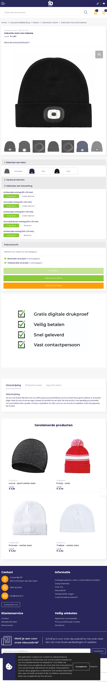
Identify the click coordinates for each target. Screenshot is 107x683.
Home (4, 22)
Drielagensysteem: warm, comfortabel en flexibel (77, 580)
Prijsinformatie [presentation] (33, 385)
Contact (5, 618)
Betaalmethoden (9, 622)
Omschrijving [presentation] (13, 385)
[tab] (13, 386)
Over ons (59, 587)
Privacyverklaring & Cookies (67, 622)
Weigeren (94, 666)
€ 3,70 (59, 488)
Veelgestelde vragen (64, 594)
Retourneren (7, 625)
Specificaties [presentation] (53, 385)
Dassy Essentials (62, 583)
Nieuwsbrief (60, 590)
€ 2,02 (12, 550)
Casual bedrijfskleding (20, 22)
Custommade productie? (66, 597)
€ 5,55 (12, 488)
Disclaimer (60, 625)
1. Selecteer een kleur (15, 162)
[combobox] (41, 12)
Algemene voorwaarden (66, 618)
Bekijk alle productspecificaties (17, 42)
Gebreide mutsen (50, 22)
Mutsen (36, 22)
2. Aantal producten (14, 179)
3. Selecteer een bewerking (18, 186)
